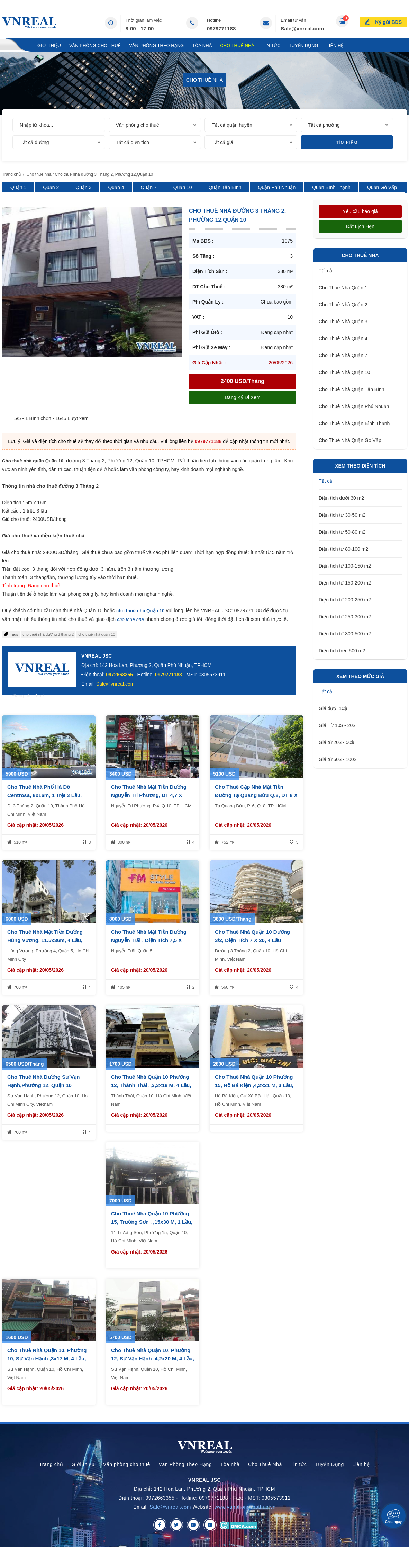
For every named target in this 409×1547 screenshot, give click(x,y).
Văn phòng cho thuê (95, 45)
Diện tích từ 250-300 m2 (345, 616)
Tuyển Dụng (303, 45)
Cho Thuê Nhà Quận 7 (343, 355)
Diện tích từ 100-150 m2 (345, 566)
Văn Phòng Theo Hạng (156, 45)
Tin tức (272, 45)
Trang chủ (15, 45)
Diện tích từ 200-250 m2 (345, 600)
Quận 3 (83, 187)
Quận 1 (18, 187)
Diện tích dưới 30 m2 (341, 498)
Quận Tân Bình (225, 187)
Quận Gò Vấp (382, 187)
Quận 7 (149, 187)
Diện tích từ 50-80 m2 (342, 532)
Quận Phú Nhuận (277, 187)
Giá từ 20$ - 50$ (336, 742)
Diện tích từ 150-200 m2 (345, 583)
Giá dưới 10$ (333, 708)
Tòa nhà (202, 45)
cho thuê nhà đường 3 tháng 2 (48, 634)
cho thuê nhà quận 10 (96, 634)
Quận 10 (182, 187)
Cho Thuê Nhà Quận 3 (343, 321)
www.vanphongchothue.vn (245, 1507)
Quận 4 (116, 187)
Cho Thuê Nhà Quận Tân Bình (351, 389)
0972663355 (119, 674)
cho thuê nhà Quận (137, 610)
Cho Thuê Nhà (237, 45)
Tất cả (325, 270)
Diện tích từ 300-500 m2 (345, 633)
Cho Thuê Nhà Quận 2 (343, 304)
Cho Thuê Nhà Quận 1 (343, 287)
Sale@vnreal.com (302, 28)
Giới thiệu (49, 45)
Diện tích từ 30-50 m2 (342, 515)
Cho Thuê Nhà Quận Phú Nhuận (354, 406)
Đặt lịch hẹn (360, 226)
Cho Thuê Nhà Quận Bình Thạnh (354, 423)
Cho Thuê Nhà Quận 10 (344, 372)
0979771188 (221, 28)
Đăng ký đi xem (242, 397)
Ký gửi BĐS (388, 22)
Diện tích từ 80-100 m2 (343, 549)
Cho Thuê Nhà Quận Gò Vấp (350, 440)
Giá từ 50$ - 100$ (337, 759)
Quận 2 (51, 187)
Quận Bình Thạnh (331, 187)
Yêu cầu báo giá (360, 211)
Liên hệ (335, 45)
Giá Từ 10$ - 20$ (337, 725)
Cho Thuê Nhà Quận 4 (343, 338)
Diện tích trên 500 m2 (342, 650)
